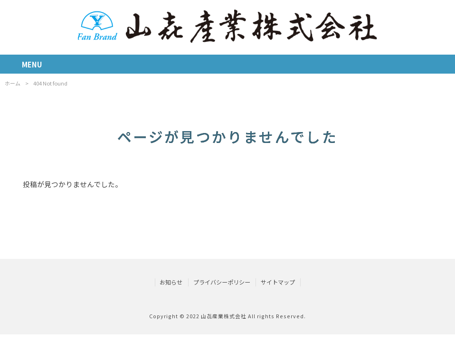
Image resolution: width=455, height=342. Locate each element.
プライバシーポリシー (221, 282)
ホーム (12, 83)
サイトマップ (278, 282)
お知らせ (171, 282)
